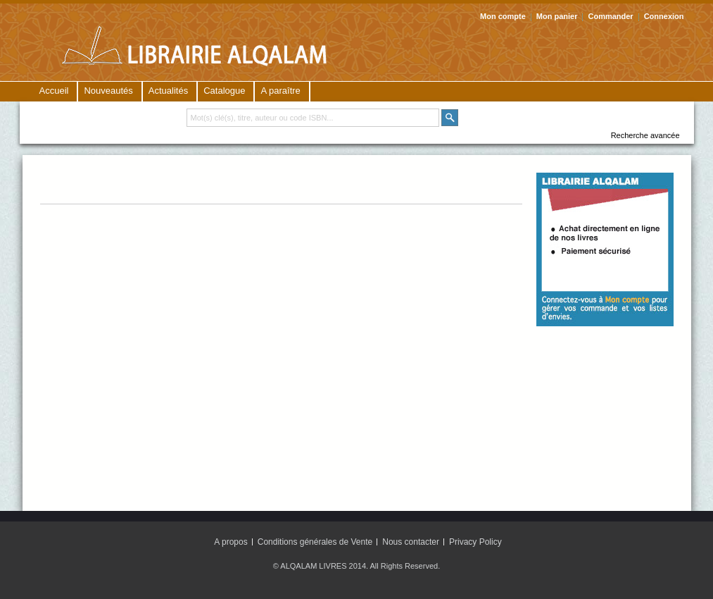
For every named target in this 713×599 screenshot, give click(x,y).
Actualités (168, 90)
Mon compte (503, 16)
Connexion (664, 16)
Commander (610, 16)
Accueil (54, 90)
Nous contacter (410, 542)
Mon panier (557, 16)
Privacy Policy (475, 542)
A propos (230, 542)
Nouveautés (108, 90)
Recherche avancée (645, 135)
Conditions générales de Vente (315, 542)
